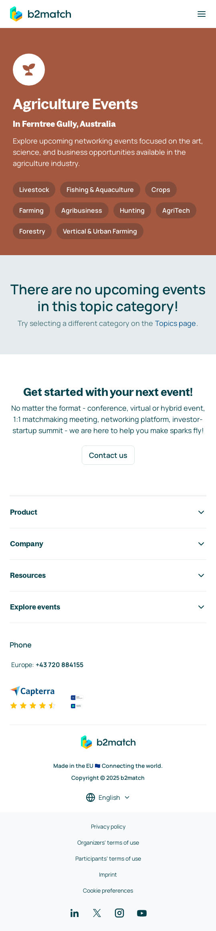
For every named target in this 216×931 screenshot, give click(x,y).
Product (108, 512)
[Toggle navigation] (201, 14)
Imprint (108, 874)
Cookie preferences (108, 890)
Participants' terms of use (108, 858)
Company (108, 544)
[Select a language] (108, 797)
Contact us (108, 455)
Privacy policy (108, 826)
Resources (108, 575)
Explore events (108, 607)
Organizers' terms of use (108, 842)
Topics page (175, 323)
